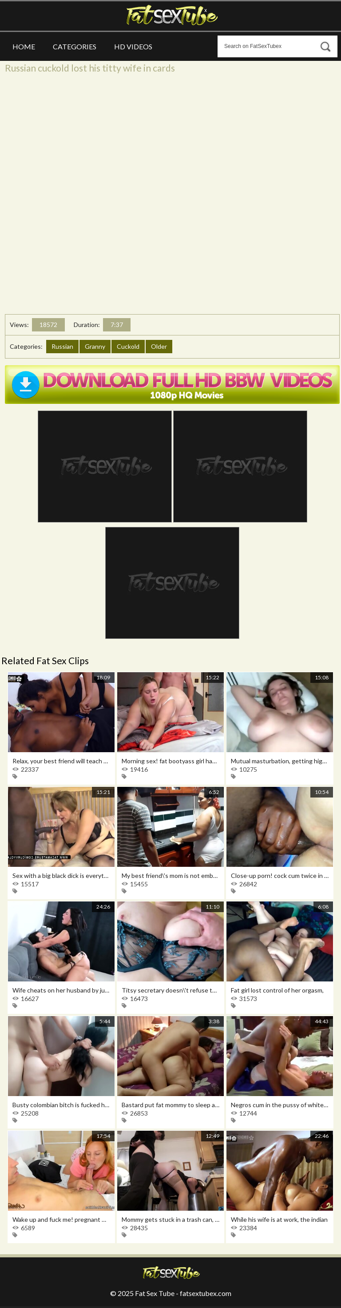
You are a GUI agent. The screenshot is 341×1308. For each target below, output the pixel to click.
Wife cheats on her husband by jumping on (61, 990)
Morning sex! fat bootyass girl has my (170, 761)
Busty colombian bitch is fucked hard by (61, 1105)
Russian (62, 346)
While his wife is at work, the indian (279, 1219)
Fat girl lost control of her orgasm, (277, 990)
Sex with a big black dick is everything (61, 875)
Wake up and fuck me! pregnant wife (61, 1219)
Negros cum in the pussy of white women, (280, 1105)
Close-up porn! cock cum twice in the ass (280, 875)
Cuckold (128, 346)
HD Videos (133, 46)
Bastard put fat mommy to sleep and (170, 1105)
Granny (95, 346)
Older (159, 346)
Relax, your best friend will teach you (61, 761)
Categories (74, 46)
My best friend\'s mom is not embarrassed (170, 875)
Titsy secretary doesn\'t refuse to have (170, 990)
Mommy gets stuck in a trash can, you (170, 1219)
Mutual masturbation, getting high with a (280, 761)
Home (23, 46)
